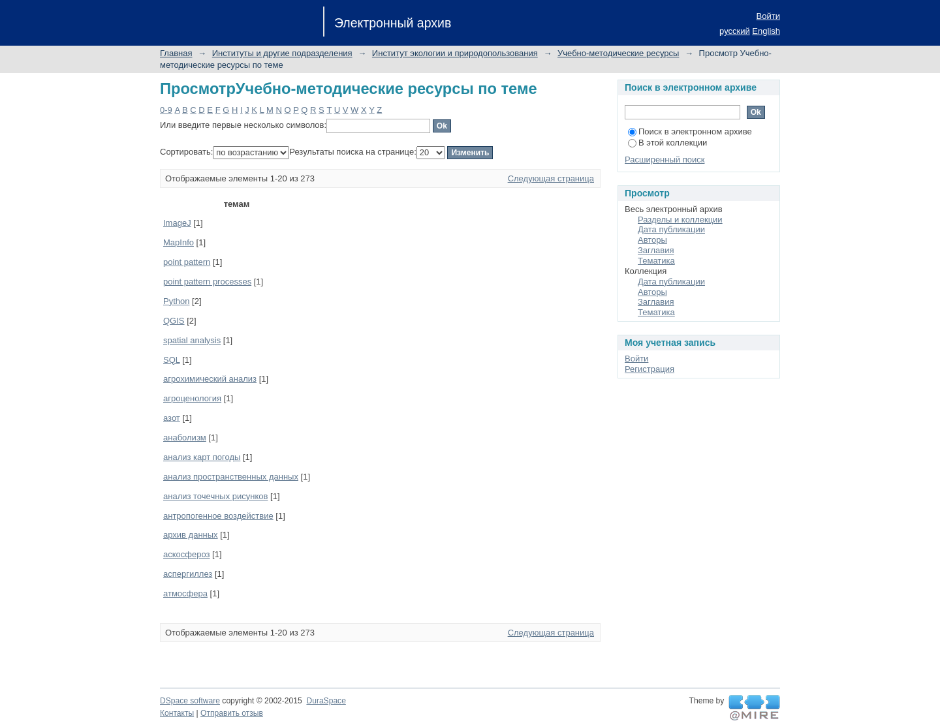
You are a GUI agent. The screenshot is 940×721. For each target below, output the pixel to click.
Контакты (177, 713)
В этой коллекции (667, 142)
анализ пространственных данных (230, 477)
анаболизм (184, 437)
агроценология (192, 398)
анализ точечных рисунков (215, 496)
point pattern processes (207, 281)
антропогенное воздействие (218, 516)
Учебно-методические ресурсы (618, 53)
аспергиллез (187, 574)
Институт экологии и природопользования (455, 53)
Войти (768, 16)
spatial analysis (192, 340)
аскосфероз (186, 554)
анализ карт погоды (201, 457)
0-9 (166, 110)
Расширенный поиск (664, 159)
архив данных (190, 535)
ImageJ (177, 223)
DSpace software (190, 700)
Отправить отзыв (231, 713)
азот (171, 418)
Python (176, 301)
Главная (176, 53)
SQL (171, 360)
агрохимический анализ (210, 379)
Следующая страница (551, 178)
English (766, 31)
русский (734, 31)
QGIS (174, 321)
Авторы (652, 240)
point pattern (186, 262)
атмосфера (185, 593)
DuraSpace (325, 700)
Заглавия (656, 250)
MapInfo (178, 242)
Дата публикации (671, 229)
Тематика (656, 261)
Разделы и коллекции (680, 219)
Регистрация (649, 369)
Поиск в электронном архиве (690, 131)
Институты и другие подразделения (282, 53)
